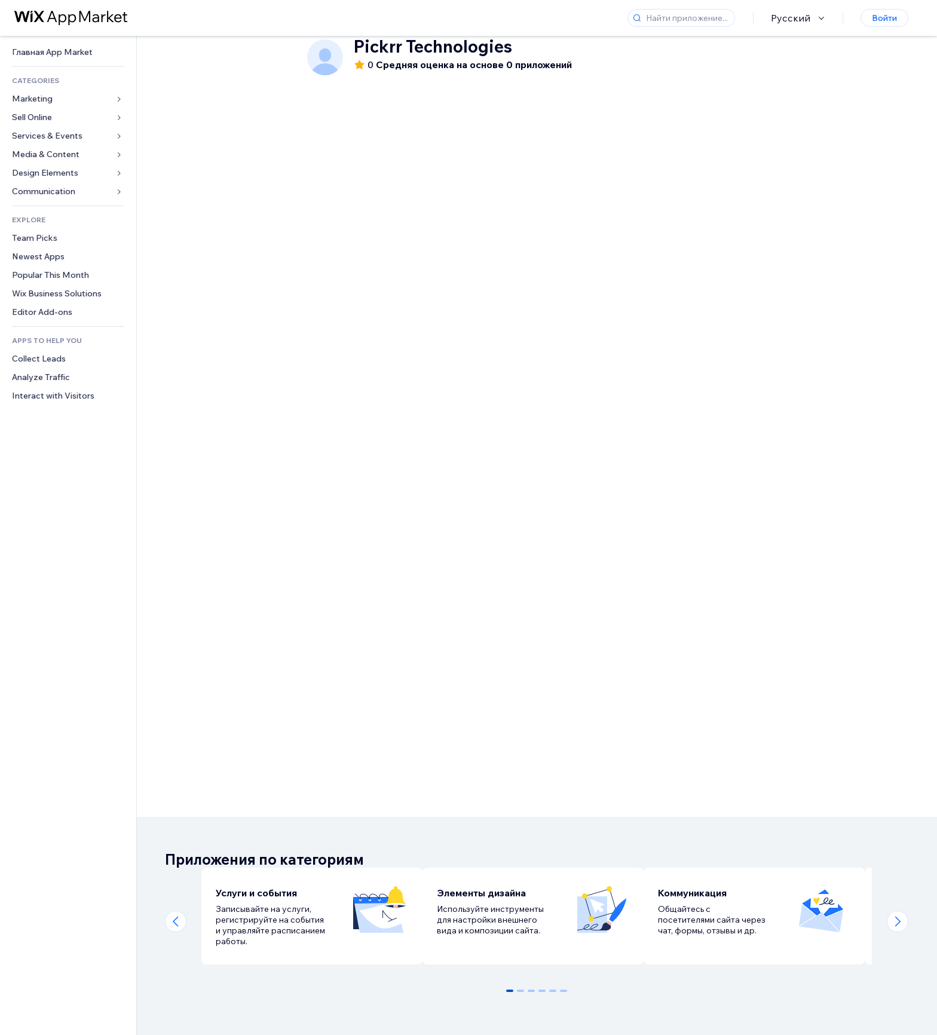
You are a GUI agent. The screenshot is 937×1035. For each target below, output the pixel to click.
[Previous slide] (175, 921)
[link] (68, 52)
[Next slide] (897, 921)
